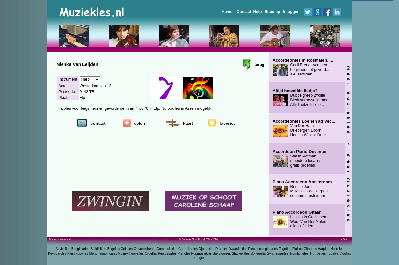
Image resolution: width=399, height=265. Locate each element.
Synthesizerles (277, 253)
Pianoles (184, 253)
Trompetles (318, 253)
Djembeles (206, 249)
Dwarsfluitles (237, 249)
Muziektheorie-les (131, 253)
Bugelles (113, 249)
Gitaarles (310, 249)
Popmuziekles (201, 253)
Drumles (221, 249)
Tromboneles (298, 253)
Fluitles (297, 249)
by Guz (343, 239)
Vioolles (345, 253)
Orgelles (151, 253)
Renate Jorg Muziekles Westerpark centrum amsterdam (302, 189)
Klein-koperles (77, 253)
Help (257, 11)
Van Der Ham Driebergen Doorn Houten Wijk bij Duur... (304, 128)
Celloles (127, 249)
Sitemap (272, 11)
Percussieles (167, 253)
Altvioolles (63, 249)
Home (227, 11)
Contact (244, 11)
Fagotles (285, 249)
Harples (323, 249)
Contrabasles (188, 249)
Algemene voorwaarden (61, 239)
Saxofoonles (222, 253)
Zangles (200, 258)
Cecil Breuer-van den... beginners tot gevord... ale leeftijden (303, 67)
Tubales (332, 253)
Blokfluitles (98, 249)
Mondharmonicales (103, 253)
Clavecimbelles (144, 249)
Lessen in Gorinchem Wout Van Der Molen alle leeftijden (300, 219)
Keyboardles (57, 253)
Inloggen (291, 11)
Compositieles (167, 249)
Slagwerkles (241, 253)
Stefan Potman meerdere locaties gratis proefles (300, 158)
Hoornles (336, 249)
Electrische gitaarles (262, 249)
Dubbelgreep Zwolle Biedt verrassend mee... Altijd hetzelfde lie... (302, 98)
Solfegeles (258, 253)
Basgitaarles (80, 249)
